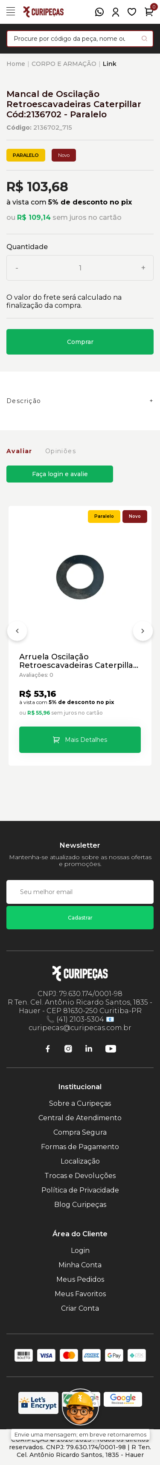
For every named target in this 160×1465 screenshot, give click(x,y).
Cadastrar (80, 917)
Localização (80, 1161)
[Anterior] (17, 632)
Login (80, 1250)
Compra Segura (80, 1132)
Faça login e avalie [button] (60, 474)
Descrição (23, 401)
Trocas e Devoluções (80, 1176)
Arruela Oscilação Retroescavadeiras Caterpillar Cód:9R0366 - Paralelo (78, 661)
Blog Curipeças (80, 1205)
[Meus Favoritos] (132, 12)
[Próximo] (143, 632)
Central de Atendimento (80, 1118)
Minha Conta (80, 1265)
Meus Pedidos (80, 1279)
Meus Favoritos (80, 1294)
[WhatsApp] (99, 12)
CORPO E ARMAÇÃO (64, 64)
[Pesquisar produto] (144, 38)
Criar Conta (80, 1308)
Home (15, 64)
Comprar (80, 342)
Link (109, 64)
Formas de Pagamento (80, 1147)
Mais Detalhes (86, 740)
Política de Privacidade (80, 1190)
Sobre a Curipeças (80, 1103)
